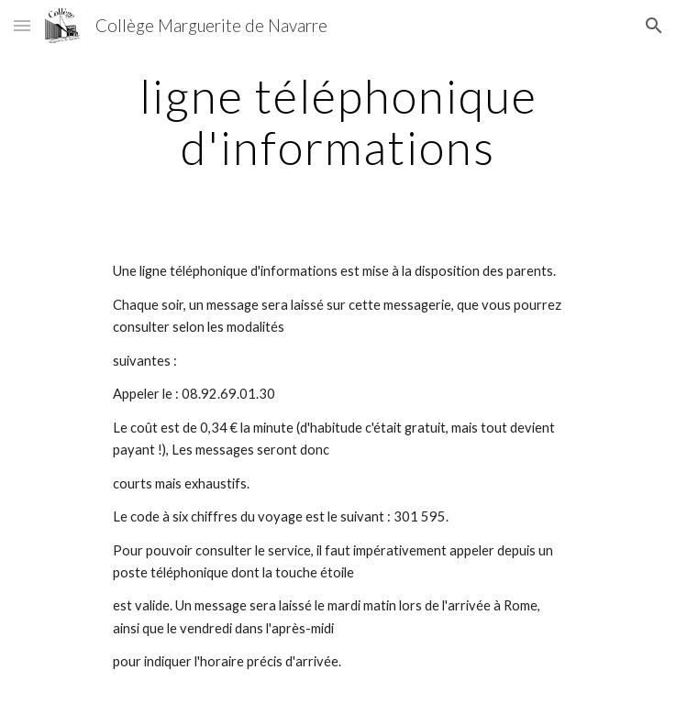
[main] (338, 121)
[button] (22, 25)
